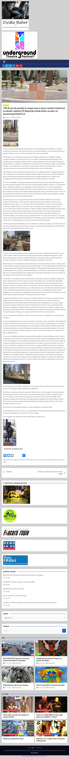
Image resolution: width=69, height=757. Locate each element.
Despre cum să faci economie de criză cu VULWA (50, 473)
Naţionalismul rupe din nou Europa (13, 589)
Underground (55, 734)
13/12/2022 (7, 687)
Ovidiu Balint (16, 117)
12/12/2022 (40, 687)
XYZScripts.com (43, 756)
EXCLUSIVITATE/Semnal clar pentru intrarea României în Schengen (23, 575)
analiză (39, 654)
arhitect (8, 459)
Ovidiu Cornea (47, 459)
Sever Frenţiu (60, 459)
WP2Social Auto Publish (27, 756)
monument (36, 459)
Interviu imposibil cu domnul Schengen (14, 595)
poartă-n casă (7, 654)
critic (20, 459)
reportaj (6, 105)
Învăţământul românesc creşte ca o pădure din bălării (19, 582)
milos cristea (29, 459)
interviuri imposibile (42, 680)
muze (41, 459)
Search (64, 631)
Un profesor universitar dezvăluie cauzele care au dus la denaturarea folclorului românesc (30, 602)
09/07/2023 (40, 663)
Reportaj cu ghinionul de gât (13, 739)
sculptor (54, 459)
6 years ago (7, 117)
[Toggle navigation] (4, 62)
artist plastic (14, 459)
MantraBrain (34, 753)
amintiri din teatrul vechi (10, 710)
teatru (5, 462)
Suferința (9, 471)
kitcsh (23, 459)
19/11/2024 (7, 663)
